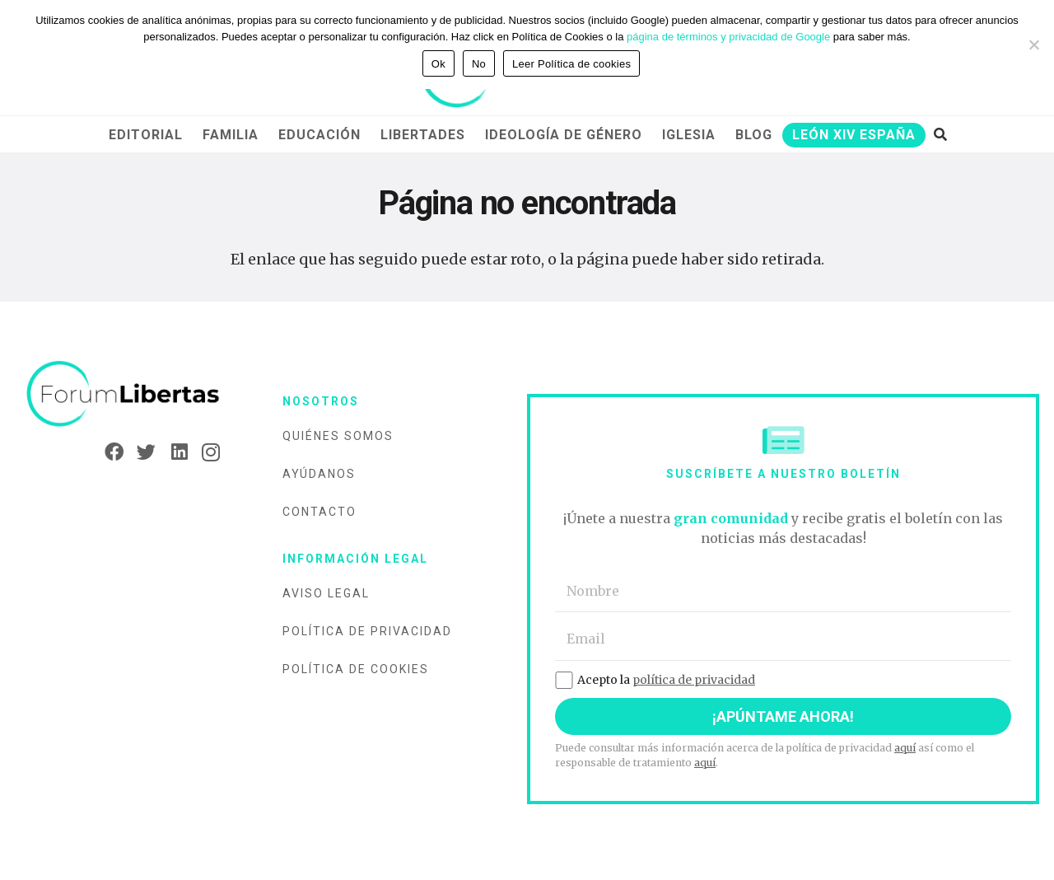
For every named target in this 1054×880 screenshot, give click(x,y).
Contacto (319, 511)
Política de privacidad (367, 631)
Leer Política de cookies (571, 64)
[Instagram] (205, 452)
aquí (905, 748)
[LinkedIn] (173, 452)
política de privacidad (693, 679)
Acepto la (655, 679)
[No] (1033, 44)
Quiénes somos (338, 435)
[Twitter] (141, 452)
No (479, 64)
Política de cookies (355, 669)
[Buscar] (940, 134)
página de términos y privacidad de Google (728, 36)
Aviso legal (326, 593)
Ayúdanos (319, 473)
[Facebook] (109, 452)
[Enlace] (123, 394)
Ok (438, 64)
